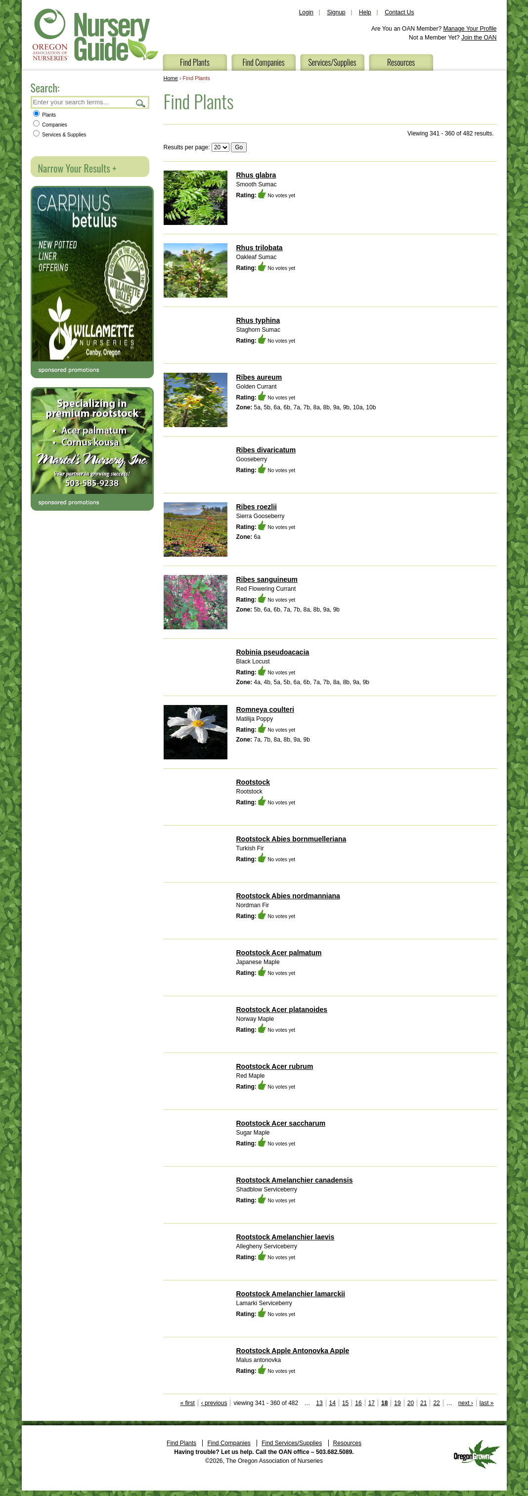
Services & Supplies (60, 134)
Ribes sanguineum (267, 579)
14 (332, 1403)
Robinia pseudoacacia (272, 652)
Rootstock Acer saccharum (281, 1123)
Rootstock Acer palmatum (279, 953)
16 (358, 1403)
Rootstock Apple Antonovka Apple (293, 1351)
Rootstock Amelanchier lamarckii (290, 1294)
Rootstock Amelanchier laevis (285, 1237)
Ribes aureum (259, 377)
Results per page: (187, 147)
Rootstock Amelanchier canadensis (294, 1180)
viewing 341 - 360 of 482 (265, 1403)
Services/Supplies (332, 62)
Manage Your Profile (469, 28)
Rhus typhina (258, 320)
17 (371, 1403)
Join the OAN (478, 37)
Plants (44, 115)
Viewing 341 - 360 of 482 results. (450, 133)
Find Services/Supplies (292, 1443)
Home (171, 78)
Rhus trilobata (259, 248)
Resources (401, 62)
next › (465, 1403)
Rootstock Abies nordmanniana (288, 896)
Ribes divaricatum (266, 450)
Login (306, 12)
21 (423, 1403)
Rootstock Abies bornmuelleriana (291, 839)
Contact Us (399, 12)
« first (187, 1403)
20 (410, 1403)
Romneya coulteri (265, 709)
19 (397, 1403)
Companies (50, 125)
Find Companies (263, 62)
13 (319, 1403)
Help (365, 12)
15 (345, 1403)
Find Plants (195, 62)
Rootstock (253, 782)
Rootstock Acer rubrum (274, 1066)
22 (436, 1403)
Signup (336, 12)
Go (239, 147)
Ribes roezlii (256, 507)
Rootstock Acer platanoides (282, 1009)
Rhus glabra (256, 175)
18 (384, 1403)
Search (140, 103)
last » (487, 1403)
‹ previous (214, 1403)
